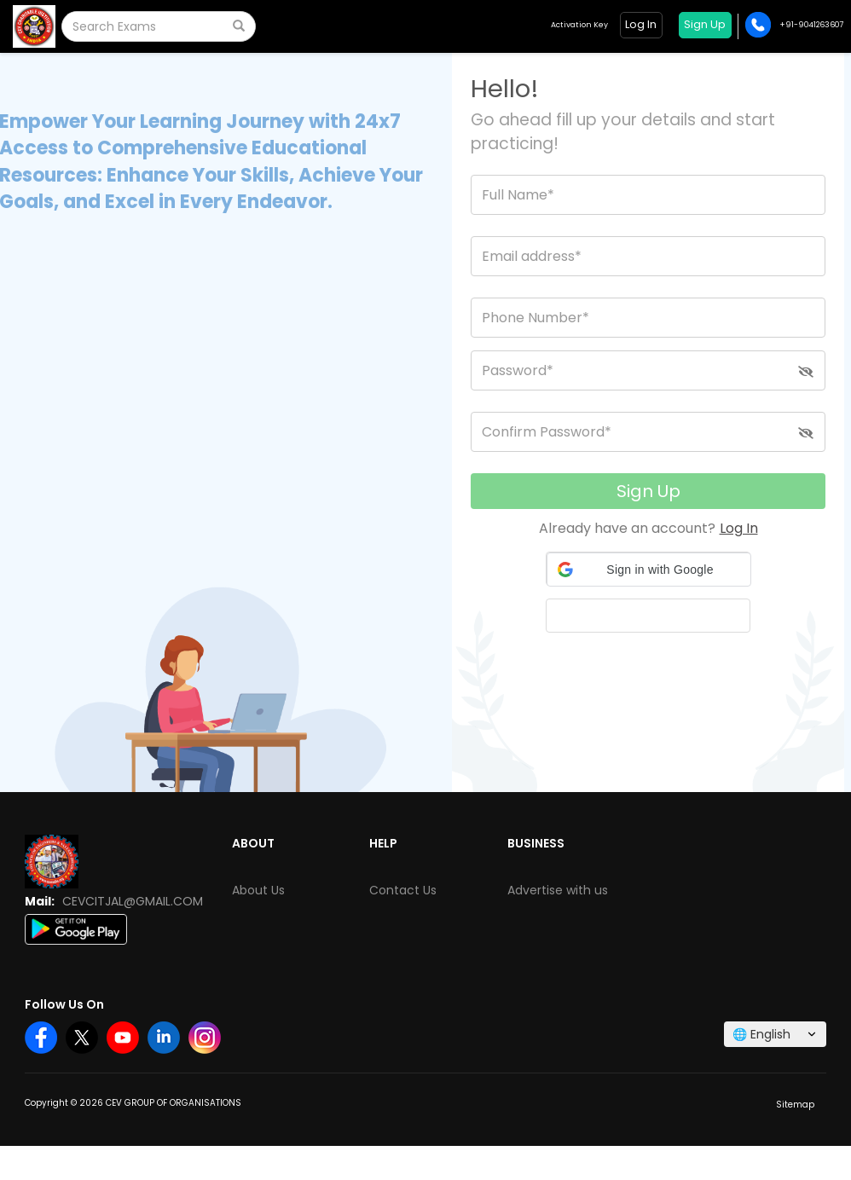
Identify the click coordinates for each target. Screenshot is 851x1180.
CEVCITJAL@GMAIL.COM (132, 901)
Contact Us (403, 890)
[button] (649, 569)
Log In (739, 528)
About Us (258, 890)
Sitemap (795, 1104)
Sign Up (648, 491)
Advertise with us (557, 890)
